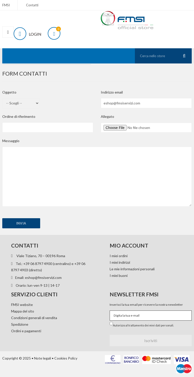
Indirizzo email (112, 92)
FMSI (6, 5)
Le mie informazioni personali (132, 269)
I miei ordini (119, 256)
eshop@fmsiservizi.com (43, 277)
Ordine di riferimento (18, 116)
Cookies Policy (65, 358)
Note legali (42, 358)
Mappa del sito (22, 311)
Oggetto (9, 92)
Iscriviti (150, 340)
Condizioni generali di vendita (34, 318)
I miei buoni (119, 275)
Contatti (32, 5)
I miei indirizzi (120, 262)
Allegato (107, 116)
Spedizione (19, 324)
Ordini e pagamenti (26, 331)
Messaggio (10, 141)
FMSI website (22, 304)
